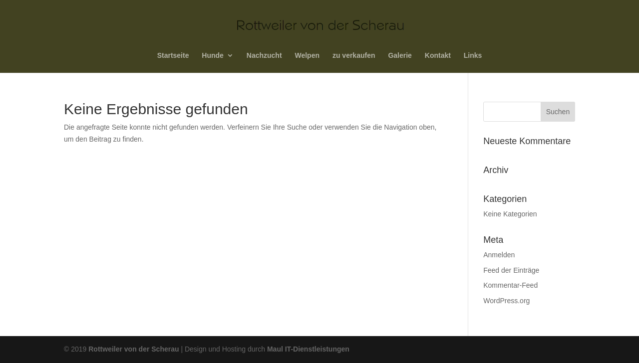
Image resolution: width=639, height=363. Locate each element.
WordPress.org (506, 301)
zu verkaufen (353, 55)
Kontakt (438, 55)
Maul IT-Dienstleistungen (308, 349)
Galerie (399, 55)
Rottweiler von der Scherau (134, 349)
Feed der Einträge (511, 270)
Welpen (307, 55)
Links (473, 55)
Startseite (173, 55)
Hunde (213, 55)
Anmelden (499, 255)
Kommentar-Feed (510, 285)
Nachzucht (264, 55)
